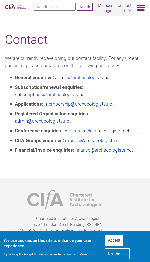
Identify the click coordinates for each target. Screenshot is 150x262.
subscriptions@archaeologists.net (50, 94)
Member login (105, 8)
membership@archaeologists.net (79, 104)
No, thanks (117, 255)
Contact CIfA (125, 8)
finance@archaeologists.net (104, 150)
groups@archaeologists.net (94, 140)
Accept (114, 242)
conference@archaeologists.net (97, 130)
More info (87, 256)
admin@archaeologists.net (83, 77)
